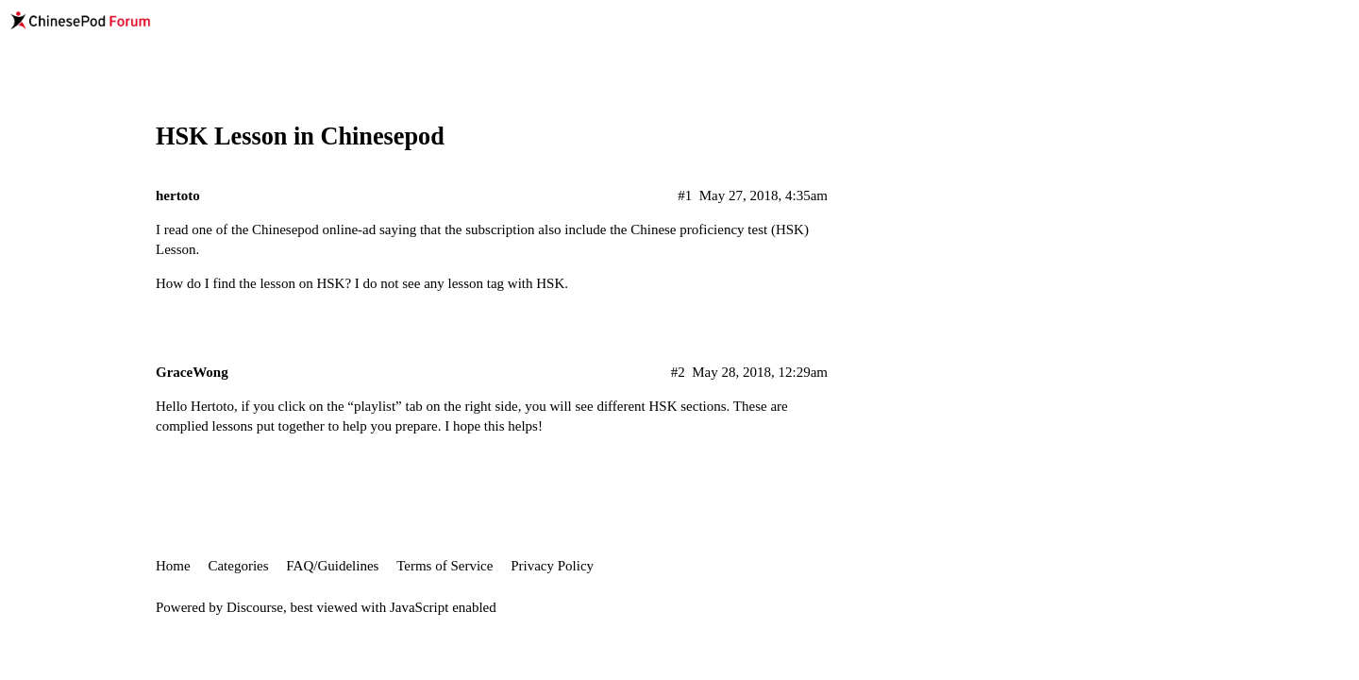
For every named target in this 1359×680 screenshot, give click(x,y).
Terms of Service (444, 565)
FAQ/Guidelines (332, 565)
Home (173, 565)
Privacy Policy (552, 565)
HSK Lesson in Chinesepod (300, 136)
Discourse (254, 607)
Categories (238, 565)
